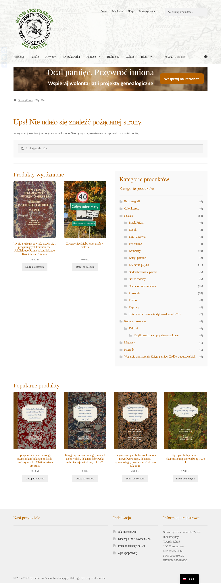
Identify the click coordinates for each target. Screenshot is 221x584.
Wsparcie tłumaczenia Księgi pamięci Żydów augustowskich (159, 356)
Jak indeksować (127, 531)
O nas (104, 11)
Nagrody (129, 349)
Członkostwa (131, 208)
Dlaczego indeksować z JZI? (134, 539)
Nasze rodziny (137, 279)
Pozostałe (134, 293)
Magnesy (129, 342)
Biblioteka (113, 56)
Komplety (135, 250)
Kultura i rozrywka (135, 321)
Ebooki (133, 229)
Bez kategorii (132, 201)
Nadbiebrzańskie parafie (143, 272)
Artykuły (50, 56)
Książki (128, 215)
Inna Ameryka (137, 236)
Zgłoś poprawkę (127, 553)
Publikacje (117, 11)
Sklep (131, 11)
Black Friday (136, 222)
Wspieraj (19, 56)
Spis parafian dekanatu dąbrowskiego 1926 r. (155, 314)
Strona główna (25, 100)
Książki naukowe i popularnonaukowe (156, 335)
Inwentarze (135, 243)
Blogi (144, 56)
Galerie (130, 56)
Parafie (34, 56)
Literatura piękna (139, 264)
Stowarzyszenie (147, 11)
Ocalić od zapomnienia (142, 286)
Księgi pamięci (137, 257)
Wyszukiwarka (71, 56)
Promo (133, 300)
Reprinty (134, 307)
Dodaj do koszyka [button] (34, 267)
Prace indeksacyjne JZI (131, 546)
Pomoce (91, 56)
